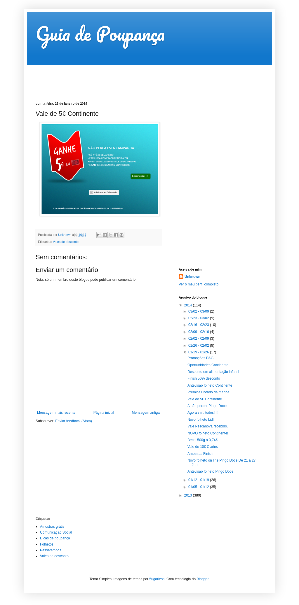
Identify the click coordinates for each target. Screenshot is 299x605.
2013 (188, 495)
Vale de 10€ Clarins (202, 447)
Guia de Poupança (100, 33)
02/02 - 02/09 (199, 338)
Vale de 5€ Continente (204, 399)
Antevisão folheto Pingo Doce (210, 471)
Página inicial (103, 413)
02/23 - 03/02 (199, 318)
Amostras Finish (200, 454)
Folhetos (46, 544)
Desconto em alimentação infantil (213, 372)
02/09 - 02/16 (199, 332)
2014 (188, 305)
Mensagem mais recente (56, 413)
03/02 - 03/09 (199, 311)
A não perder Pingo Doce (207, 406)
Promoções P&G (200, 358)
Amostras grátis (52, 527)
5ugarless (156, 579)
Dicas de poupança (55, 538)
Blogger (202, 579)
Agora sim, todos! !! (202, 413)
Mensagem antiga (146, 413)
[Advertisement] (142, 78)
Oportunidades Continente (207, 365)
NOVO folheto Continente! (207, 433)
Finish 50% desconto (203, 378)
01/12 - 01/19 (199, 480)
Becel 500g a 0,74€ (202, 440)
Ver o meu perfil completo (198, 284)
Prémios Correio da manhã (208, 392)
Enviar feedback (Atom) (73, 421)
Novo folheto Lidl (200, 420)
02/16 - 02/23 (199, 325)
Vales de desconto (66, 241)
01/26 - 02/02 (199, 345)
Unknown (192, 277)
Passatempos (50, 550)
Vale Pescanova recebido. (207, 426)
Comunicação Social (56, 532)
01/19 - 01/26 (199, 352)
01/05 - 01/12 (199, 487)
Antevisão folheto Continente (209, 385)
